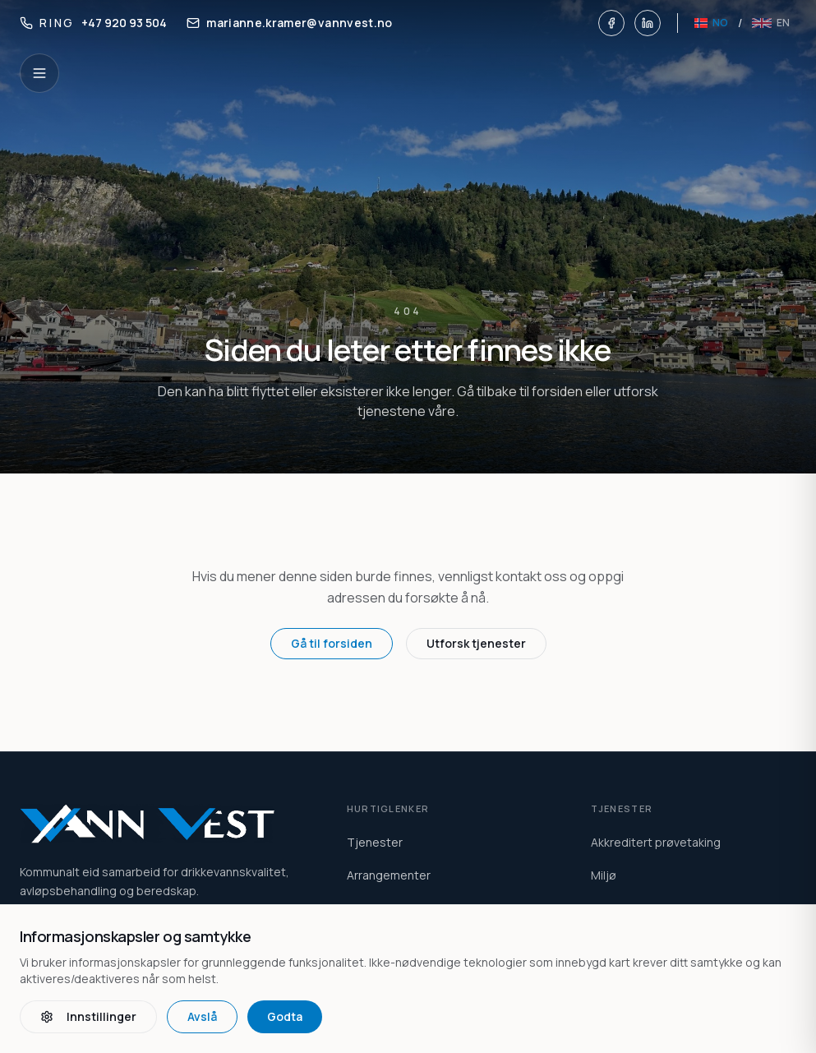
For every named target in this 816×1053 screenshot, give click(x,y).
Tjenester (375, 842)
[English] (770, 23)
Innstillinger (88, 1016)
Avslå (202, 1016)
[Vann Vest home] (163, 823)
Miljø (603, 875)
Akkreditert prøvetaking (656, 842)
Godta (284, 1016)
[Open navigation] (39, 73)
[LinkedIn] (647, 23)
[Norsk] (711, 23)
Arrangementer (389, 875)
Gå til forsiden (331, 643)
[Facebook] (611, 23)
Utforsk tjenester (476, 643)
